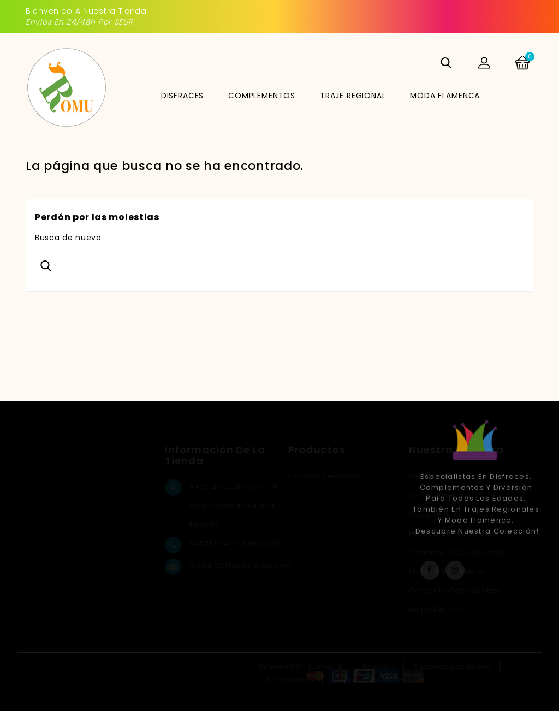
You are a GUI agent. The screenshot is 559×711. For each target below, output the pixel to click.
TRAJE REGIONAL (353, 95)
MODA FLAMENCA (445, 95)
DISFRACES (182, 95)
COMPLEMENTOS (261, 95)
